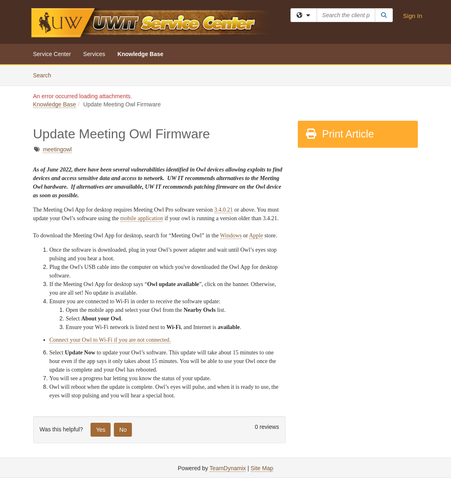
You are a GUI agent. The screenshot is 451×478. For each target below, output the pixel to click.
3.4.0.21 (223, 210)
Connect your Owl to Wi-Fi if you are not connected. (110, 340)
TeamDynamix (228, 468)
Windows (231, 235)
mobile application (141, 218)
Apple (256, 235)
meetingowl (57, 149)
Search (45, 75)
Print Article (339, 134)
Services (94, 54)
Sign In (412, 15)
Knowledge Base (140, 54)
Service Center (52, 54)
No (123, 429)
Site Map (262, 468)
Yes (100, 429)
